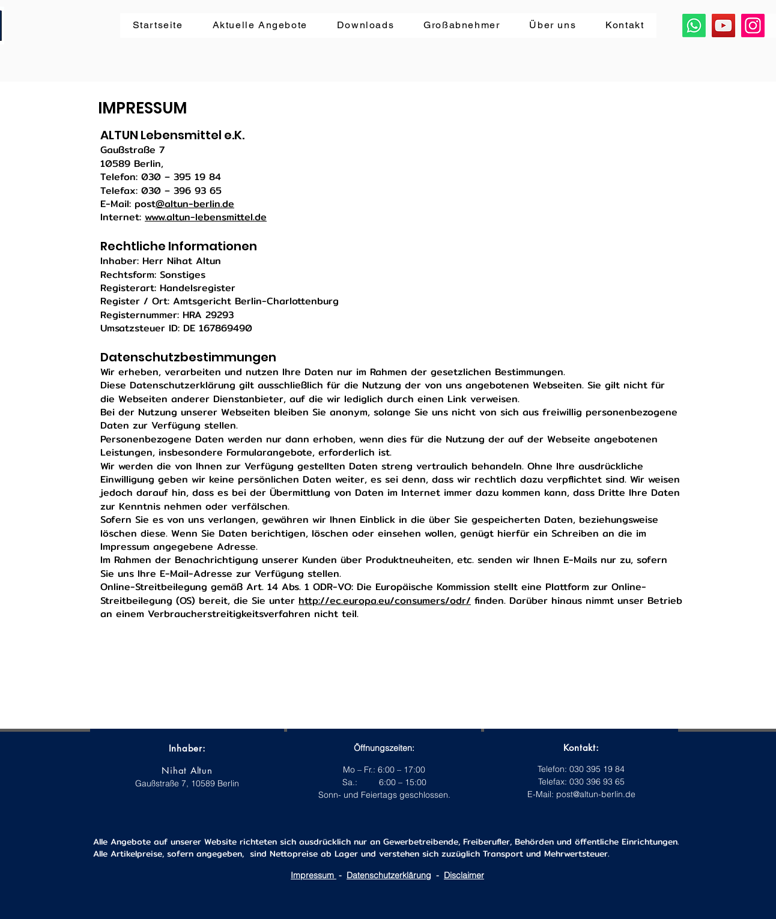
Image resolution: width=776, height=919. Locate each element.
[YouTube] (723, 25)
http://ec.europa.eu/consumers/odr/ (385, 600)
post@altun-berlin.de (595, 794)
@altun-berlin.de (195, 203)
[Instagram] (753, 25)
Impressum (313, 875)
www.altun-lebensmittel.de (206, 216)
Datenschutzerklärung (389, 875)
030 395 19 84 (597, 769)
